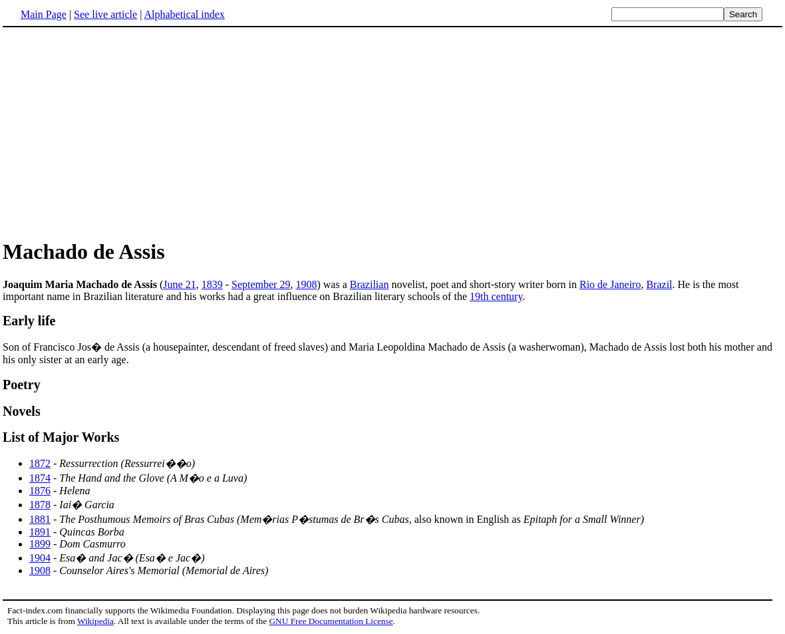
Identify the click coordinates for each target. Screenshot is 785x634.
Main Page (44, 14)
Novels (22, 411)
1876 (40, 490)
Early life (29, 320)
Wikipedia (95, 621)
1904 (40, 557)
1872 (40, 463)
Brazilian (369, 284)
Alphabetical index (184, 14)
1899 (40, 544)
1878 (40, 504)
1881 (40, 519)
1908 (306, 284)
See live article (105, 14)
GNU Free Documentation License (330, 621)
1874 (40, 478)
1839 (212, 284)
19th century (496, 296)
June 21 (179, 284)
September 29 (261, 284)
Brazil (659, 284)
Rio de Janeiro (610, 284)
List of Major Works (61, 437)
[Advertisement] (114, 132)
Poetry (22, 384)
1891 (40, 532)
